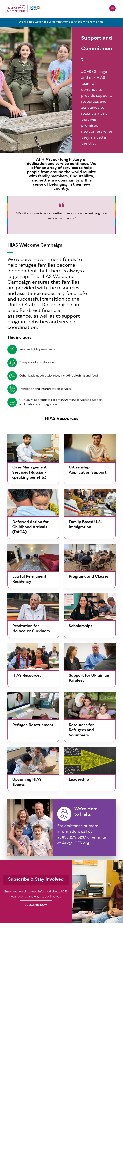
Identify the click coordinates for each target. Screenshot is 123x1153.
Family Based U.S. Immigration (85, 524)
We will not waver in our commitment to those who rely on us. (61, 21)
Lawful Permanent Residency (29, 579)
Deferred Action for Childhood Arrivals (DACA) (30, 527)
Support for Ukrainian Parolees (89, 678)
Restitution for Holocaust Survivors (31, 628)
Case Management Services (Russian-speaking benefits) (29, 472)
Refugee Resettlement (32, 725)
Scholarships (80, 626)
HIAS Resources (26, 676)
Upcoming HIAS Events (27, 782)
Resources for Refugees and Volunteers (81, 730)
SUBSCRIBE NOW (36, 905)
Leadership (79, 780)
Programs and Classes (89, 577)
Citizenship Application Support (87, 470)
